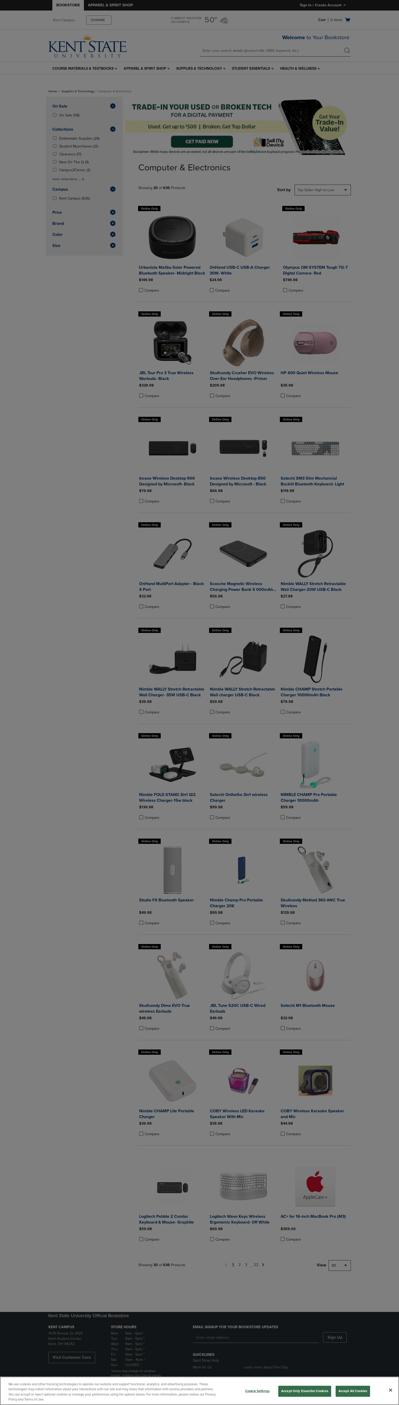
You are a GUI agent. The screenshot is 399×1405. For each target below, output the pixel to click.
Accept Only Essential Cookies (304, 1391)
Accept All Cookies (353, 1391)
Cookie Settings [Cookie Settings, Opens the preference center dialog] (257, 1391)
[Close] (390, 1390)
